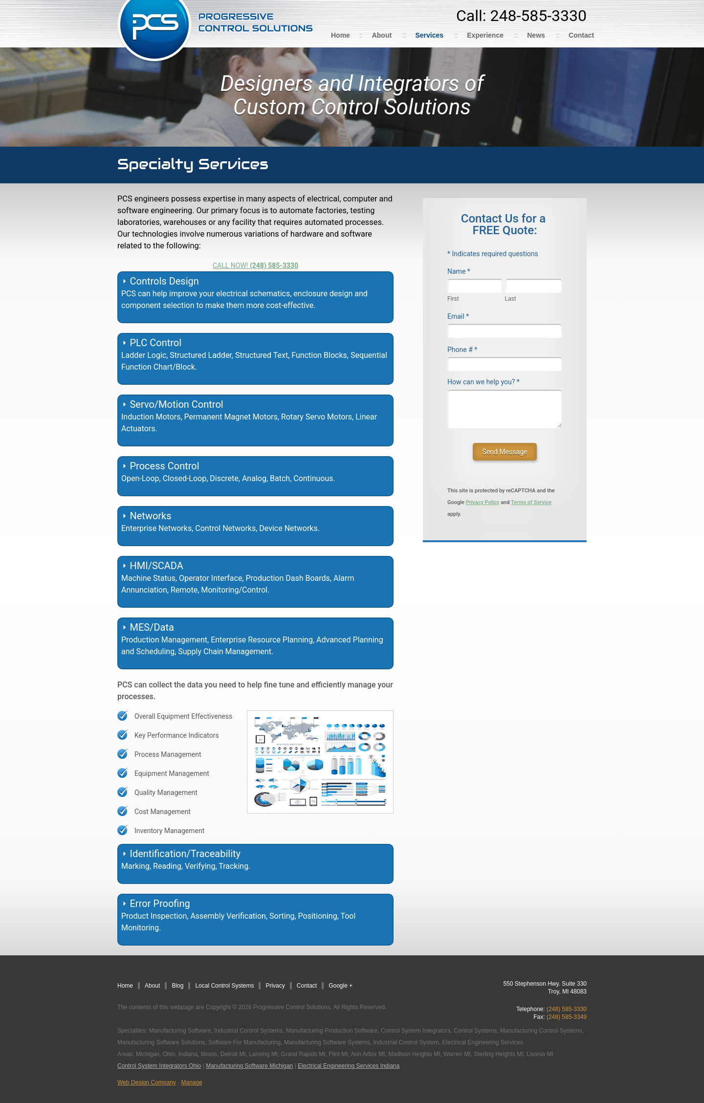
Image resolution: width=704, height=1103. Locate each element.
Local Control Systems (224, 985)
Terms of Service (531, 502)
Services (429, 35)
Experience (485, 35)
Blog (177, 985)
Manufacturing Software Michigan (249, 1065)
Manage (191, 1082)
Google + (340, 985)
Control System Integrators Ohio (159, 1065)
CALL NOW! (255, 265)
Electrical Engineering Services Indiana (348, 1065)
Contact (581, 35)
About (382, 35)
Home (340, 35)
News (536, 35)
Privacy (275, 985)
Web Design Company (146, 1082)
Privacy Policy (483, 502)
